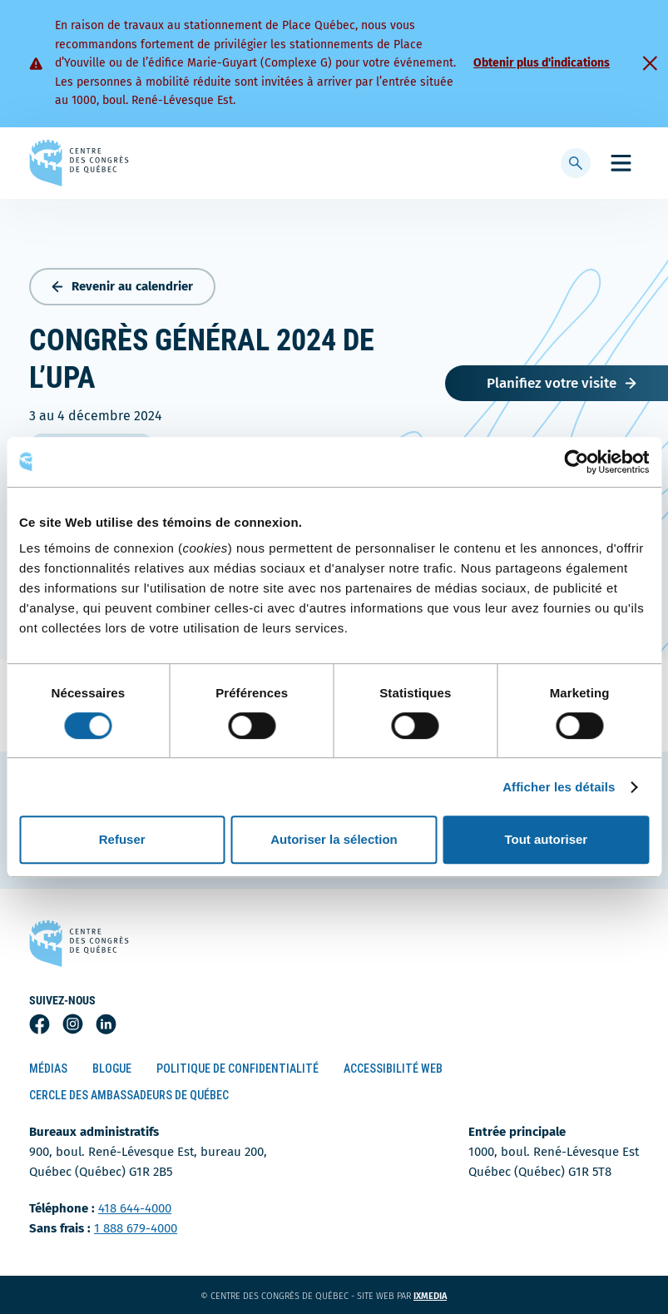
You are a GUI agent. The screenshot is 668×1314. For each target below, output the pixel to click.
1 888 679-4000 (135, 1228)
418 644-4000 (134, 1208)
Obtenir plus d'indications (541, 63)
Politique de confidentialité (237, 1068)
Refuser (122, 839)
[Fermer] (649, 63)
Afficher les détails (558, 787)
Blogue (111, 1068)
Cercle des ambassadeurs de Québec (129, 1095)
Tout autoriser (545, 839)
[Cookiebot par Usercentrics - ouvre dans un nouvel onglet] (576, 461)
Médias (48, 1068)
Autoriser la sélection (334, 839)
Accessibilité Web (393, 1068)
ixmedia (440, 1296)
